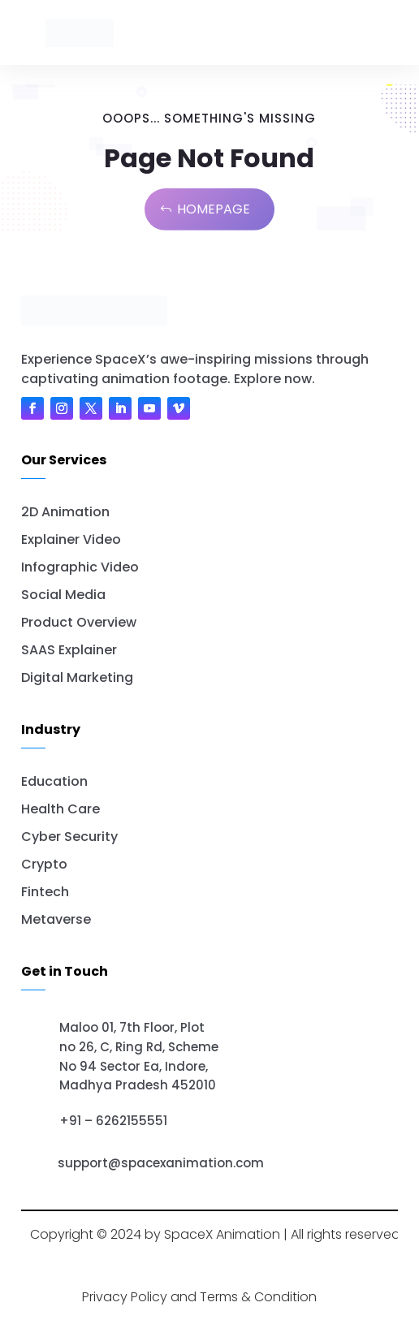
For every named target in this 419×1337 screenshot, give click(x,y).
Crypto (44, 864)
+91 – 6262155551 (113, 1120)
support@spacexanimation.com (161, 1162)
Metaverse (56, 919)
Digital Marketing (77, 677)
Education (54, 781)
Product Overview (78, 622)
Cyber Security (69, 836)
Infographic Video (80, 567)
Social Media (63, 594)
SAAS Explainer (69, 649)
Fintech (45, 891)
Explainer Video (71, 539)
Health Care (60, 809)
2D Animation (65, 511)
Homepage (213, 209)
